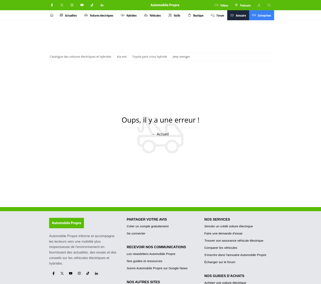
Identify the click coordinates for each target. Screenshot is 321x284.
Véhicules (153, 15)
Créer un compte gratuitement (147, 226)
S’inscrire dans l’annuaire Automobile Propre (235, 255)
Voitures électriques (99, 15)
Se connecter (136, 233)
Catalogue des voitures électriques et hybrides (80, 57)
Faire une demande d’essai (223, 233)
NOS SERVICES (217, 219)
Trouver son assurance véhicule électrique (233, 240)
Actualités (68, 15)
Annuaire (240, 15)
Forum (219, 15)
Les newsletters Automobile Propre (151, 254)
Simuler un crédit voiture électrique (228, 226)
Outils (175, 15)
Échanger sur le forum (219, 262)
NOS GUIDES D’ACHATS (224, 276)
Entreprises (262, 15)
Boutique (197, 15)
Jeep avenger (181, 57)
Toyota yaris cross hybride (149, 57)
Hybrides (129, 15)
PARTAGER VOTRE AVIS (147, 219)
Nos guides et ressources (144, 261)
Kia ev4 (122, 57)
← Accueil (160, 134)
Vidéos (221, 5)
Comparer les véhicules (220, 247)
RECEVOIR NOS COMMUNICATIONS (156, 247)
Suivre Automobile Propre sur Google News (157, 268)
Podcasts (243, 5)
